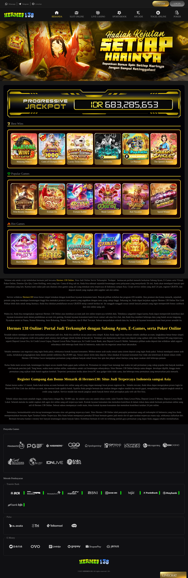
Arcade (138, 14)
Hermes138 (28, 297)
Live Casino (98, 14)
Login (177, 3)
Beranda (57, 14)
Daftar (160, 3)
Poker (177, 14)
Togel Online (158, 14)
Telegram (24, 4)
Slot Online (77, 14)
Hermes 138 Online (65, 280)
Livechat (37, 4)
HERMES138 (88, 571)
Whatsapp (10, 4)
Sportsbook (119, 14)
